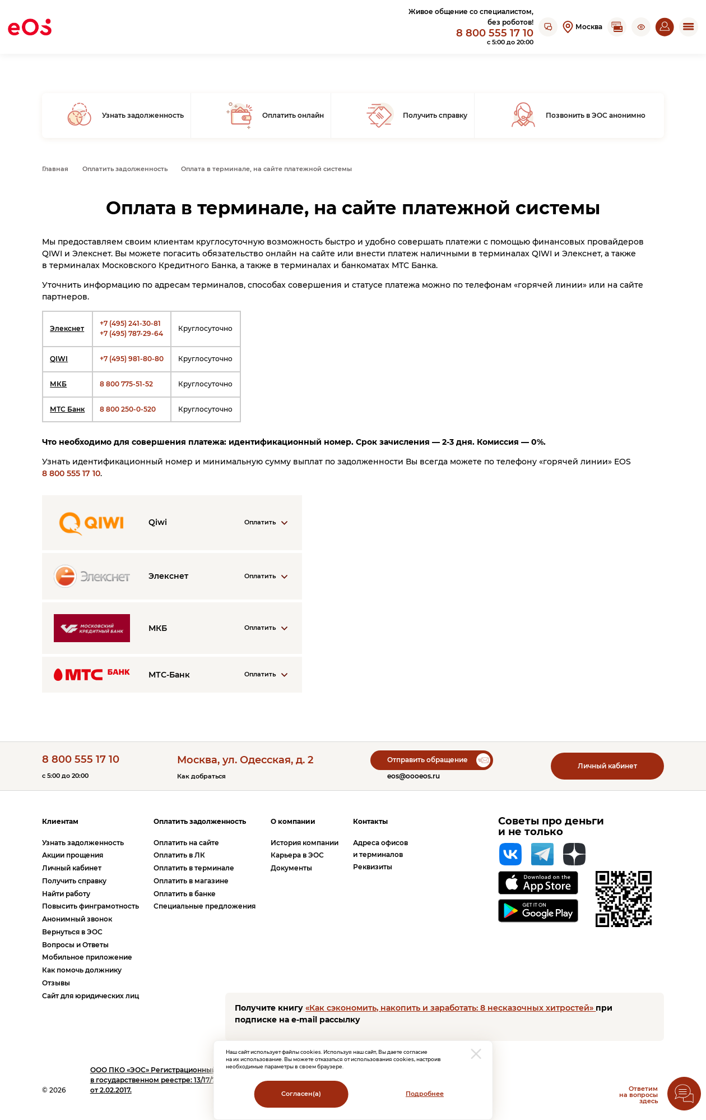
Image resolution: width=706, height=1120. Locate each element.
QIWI (59, 358)
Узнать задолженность (83, 842)
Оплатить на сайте (186, 842)
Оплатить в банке (185, 893)
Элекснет (67, 328)
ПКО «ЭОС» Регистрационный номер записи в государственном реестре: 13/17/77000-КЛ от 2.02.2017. (179, 1080)
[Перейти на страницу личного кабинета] (664, 26)
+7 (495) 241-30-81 (130, 323)
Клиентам (60, 821)
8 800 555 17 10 (494, 32)
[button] (641, 26)
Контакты (370, 821)
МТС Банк (67, 409)
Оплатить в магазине (191, 881)
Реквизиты (372, 867)
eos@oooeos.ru (413, 776)
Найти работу (66, 893)
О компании (293, 821)
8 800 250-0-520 (128, 409)
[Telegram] (542, 854)
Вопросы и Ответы (75, 945)
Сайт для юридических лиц (90, 996)
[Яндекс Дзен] (574, 854)
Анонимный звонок (77, 919)
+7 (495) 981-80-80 (132, 358)
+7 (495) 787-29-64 (131, 333)
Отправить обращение (427, 759)
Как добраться (201, 776)
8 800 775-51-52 (126, 384)
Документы (291, 868)
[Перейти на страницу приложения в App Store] (538, 882)
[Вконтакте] (510, 854)
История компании (304, 842)
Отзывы (56, 983)
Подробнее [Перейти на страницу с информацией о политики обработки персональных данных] (425, 1094)
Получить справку (74, 881)
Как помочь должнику (82, 970)
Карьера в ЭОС (297, 855)
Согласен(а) (301, 1094)
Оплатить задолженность (200, 821)
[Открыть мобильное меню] (688, 26)
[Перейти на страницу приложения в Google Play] (538, 911)
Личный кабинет (607, 766)
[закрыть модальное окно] (476, 1054)
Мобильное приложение (87, 957)
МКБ (58, 384)
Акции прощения (72, 855)
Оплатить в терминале (194, 868)
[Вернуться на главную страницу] (30, 27)
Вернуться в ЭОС (72, 932)
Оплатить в (179, 855)
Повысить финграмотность (90, 906)
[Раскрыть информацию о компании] (172, 522)
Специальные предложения (205, 906)
